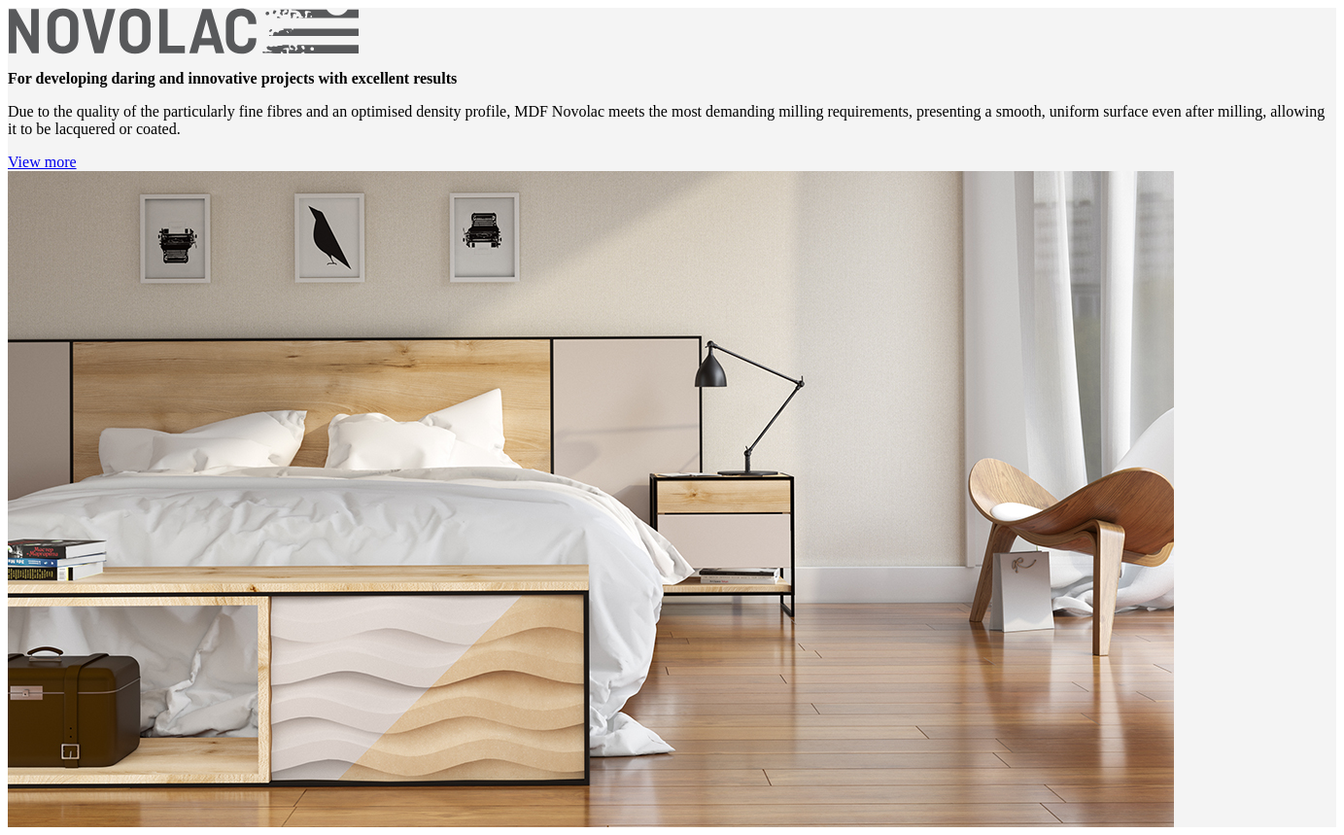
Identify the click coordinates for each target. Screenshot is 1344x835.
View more (42, 162)
